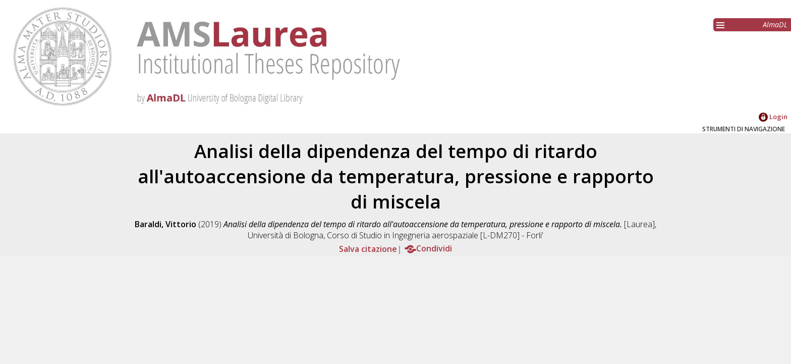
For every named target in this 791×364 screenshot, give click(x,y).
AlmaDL (775, 24)
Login (773, 116)
